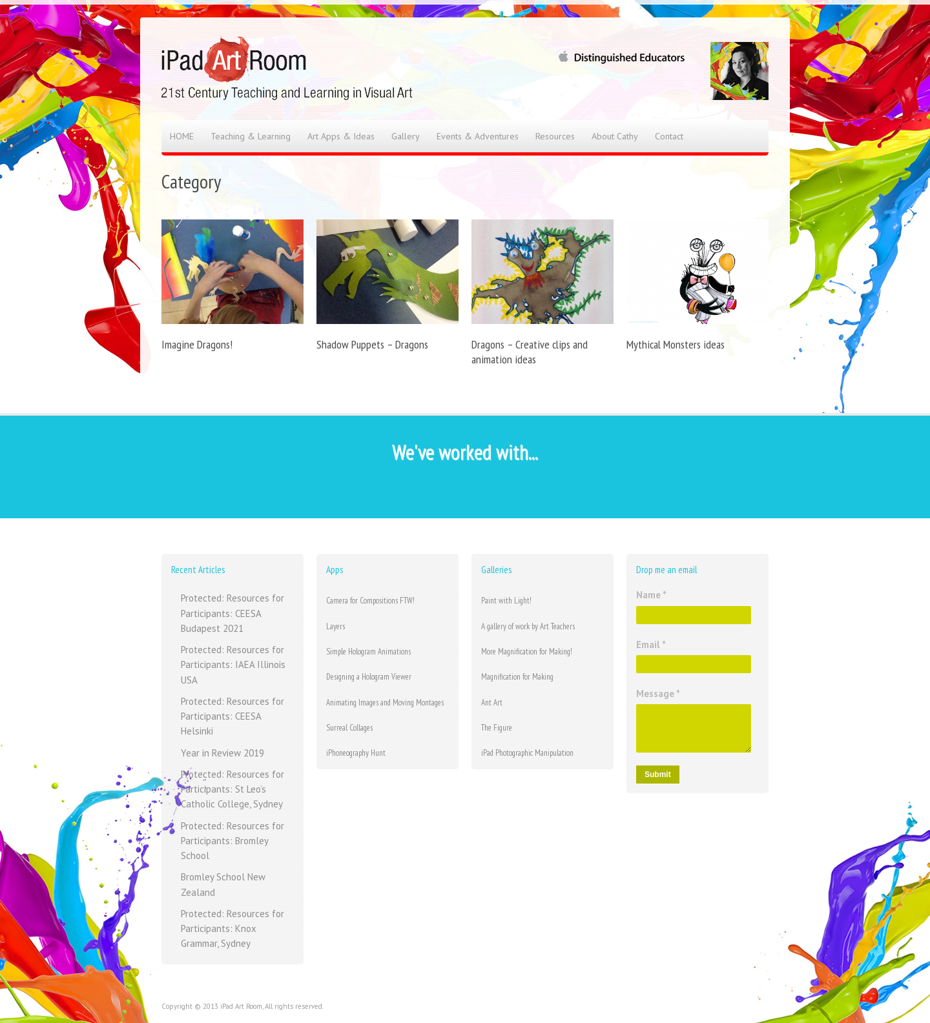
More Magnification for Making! (526, 651)
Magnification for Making (517, 676)
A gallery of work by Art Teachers (528, 626)
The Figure (496, 727)
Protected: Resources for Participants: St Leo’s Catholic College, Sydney (232, 789)
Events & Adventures (478, 136)
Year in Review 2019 (222, 753)
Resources (555, 136)
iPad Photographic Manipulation (527, 752)
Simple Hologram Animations (368, 651)
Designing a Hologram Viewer (368, 676)
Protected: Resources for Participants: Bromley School (232, 841)
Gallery (405, 136)
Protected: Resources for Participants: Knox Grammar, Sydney (232, 928)
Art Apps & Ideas (341, 136)
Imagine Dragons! (196, 344)
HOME (182, 136)
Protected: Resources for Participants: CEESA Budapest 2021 (232, 613)
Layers (335, 626)
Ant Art (491, 702)
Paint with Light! (506, 600)
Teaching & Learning (251, 136)
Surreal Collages (349, 727)
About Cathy (615, 136)
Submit (658, 774)
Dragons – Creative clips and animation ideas (529, 352)
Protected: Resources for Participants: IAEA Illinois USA (233, 664)
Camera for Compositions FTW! (370, 600)
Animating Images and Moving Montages (385, 702)
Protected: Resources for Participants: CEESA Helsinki (232, 716)
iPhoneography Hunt (356, 752)
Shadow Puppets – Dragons (372, 344)
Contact (669, 136)
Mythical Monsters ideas (675, 344)
